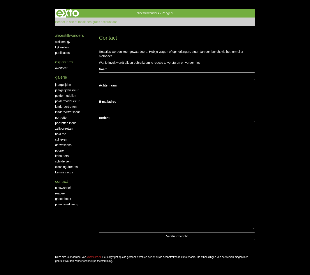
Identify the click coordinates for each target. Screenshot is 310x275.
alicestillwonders (148, 13)
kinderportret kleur (67, 112)
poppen (60, 150)
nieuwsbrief (63, 188)
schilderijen (62, 161)
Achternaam (108, 85)
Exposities (64, 62)
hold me (60, 134)
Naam (103, 69)
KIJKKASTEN (62, 47)
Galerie (61, 77)
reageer (60, 193)
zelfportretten (64, 128)
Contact (61, 181)
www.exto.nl (94, 257)
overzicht (61, 68)
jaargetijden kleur (67, 90)
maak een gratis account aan (98, 22)
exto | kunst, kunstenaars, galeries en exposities (67, 13)
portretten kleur (65, 123)
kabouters (62, 156)
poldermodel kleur (67, 101)
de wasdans (63, 145)
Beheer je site (64, 22)
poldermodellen (65, 95)
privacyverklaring (66, 204)
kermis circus (64, 172)
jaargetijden (63, 84)
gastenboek (63, 199)
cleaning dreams (66, 167)
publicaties (62, 53)
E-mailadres (107, 101)
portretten (61, 117)
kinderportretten (66, 106)
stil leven (61, 139)
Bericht (104, 118)
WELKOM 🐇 (62, 42)
